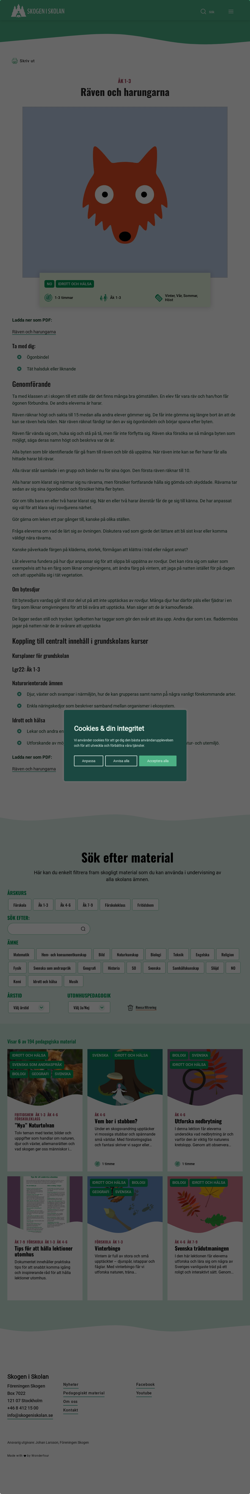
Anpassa (88, 761)
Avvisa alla (121, 761)
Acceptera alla (158, 761)
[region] (125, 747)
